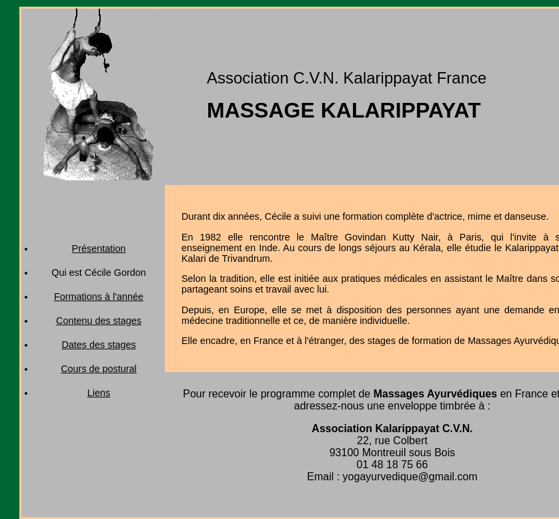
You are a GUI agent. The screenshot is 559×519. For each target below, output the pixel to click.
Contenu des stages (98, 320)
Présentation (99, 248)
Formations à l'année (98, 296)
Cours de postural (99, 368)
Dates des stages (98, 344)
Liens (98, 392)
